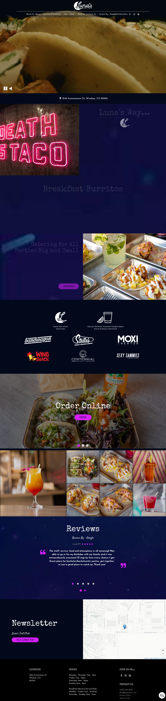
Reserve (81, 14)
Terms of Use (125, 698)
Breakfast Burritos (118, 14)
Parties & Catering (53, 14)
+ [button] (163, 650)
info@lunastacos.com (128, 693)
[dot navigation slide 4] (88, 584)
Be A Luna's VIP (25, 640)
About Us (30, 14)
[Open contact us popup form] (162, 695)
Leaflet (146, 658)
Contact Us (92, 14)
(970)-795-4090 (126, 690)
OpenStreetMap (154, 658)
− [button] (163, 654)
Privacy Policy (125, 695)
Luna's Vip (103, 14)
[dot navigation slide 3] (83, 584)
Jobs (66, 14)
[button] (5, 88)
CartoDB (163, 658)
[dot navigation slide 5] (93, 584)
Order (72, 14)
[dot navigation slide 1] (73, 584)
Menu (39, 14)
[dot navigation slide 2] (78, 584)
